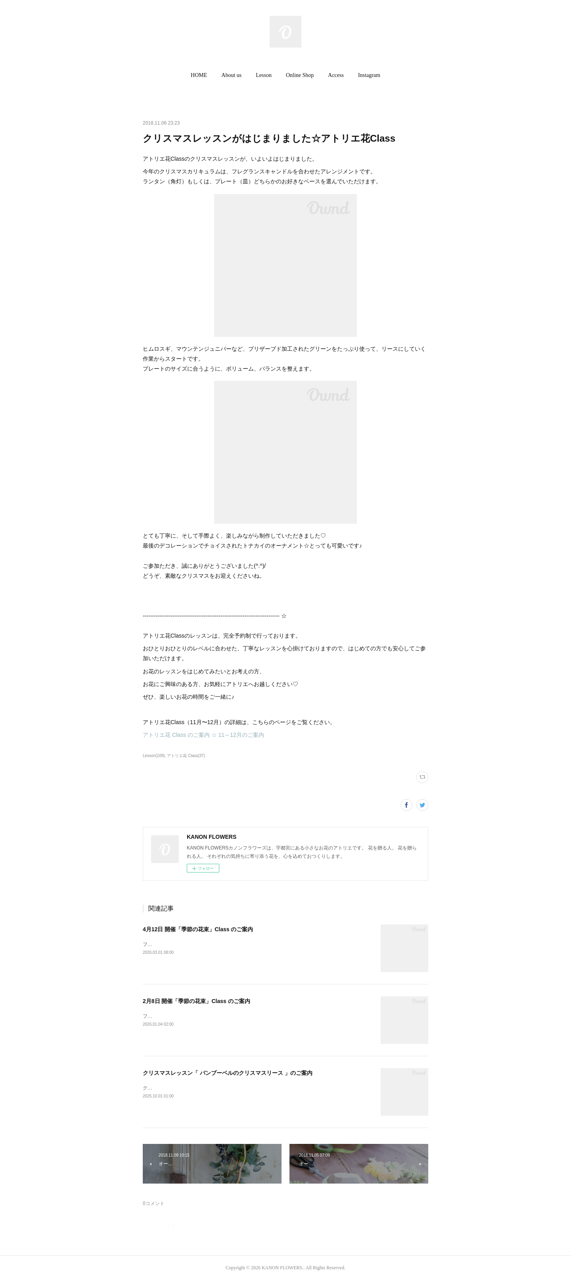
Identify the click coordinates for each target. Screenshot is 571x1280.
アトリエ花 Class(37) (186, 755)
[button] (199, 75)
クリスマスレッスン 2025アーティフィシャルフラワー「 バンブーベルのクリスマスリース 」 (243, 1088)
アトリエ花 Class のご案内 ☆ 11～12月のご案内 (203, 735)
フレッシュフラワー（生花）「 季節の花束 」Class (198, 944)
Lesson (264, 75)
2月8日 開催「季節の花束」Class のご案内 (196, 1001)
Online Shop (300, 75)
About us (231, 75)
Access (336, 75)
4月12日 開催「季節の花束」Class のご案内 (198, 929)
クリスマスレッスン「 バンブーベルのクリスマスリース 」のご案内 (227, 1073)
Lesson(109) (154, 755)
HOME (199, 75)
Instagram (369, 75)
